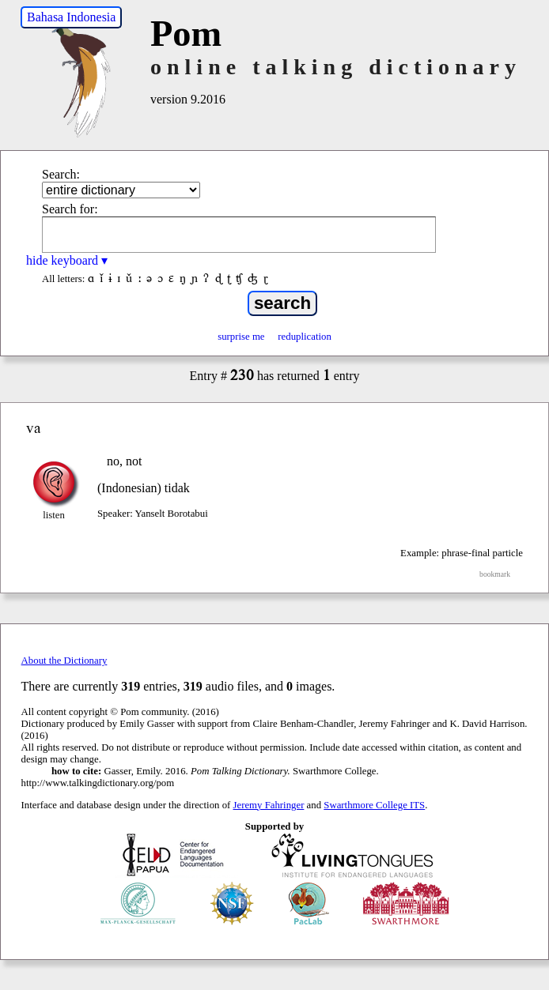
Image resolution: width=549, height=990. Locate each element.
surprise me (241, 336)
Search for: (70, 209)
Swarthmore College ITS (374, 805)
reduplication (304, 336)
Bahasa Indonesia (71, 17)
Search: (61, 174)
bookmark (494, 574)
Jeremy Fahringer (269, 805)
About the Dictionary (64, 660)
